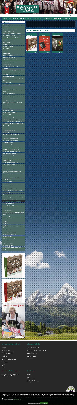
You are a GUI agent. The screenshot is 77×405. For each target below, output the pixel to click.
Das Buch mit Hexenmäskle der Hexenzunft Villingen (56, 34)
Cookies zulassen (44, 403)
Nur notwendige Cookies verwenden (34, 403)
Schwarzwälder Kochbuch (30, 34)
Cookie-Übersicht (49, 401)
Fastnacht (6, 22)
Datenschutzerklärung (17, 399)
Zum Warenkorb (74, 14)
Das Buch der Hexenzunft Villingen (43, 34)
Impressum (19, 401)
